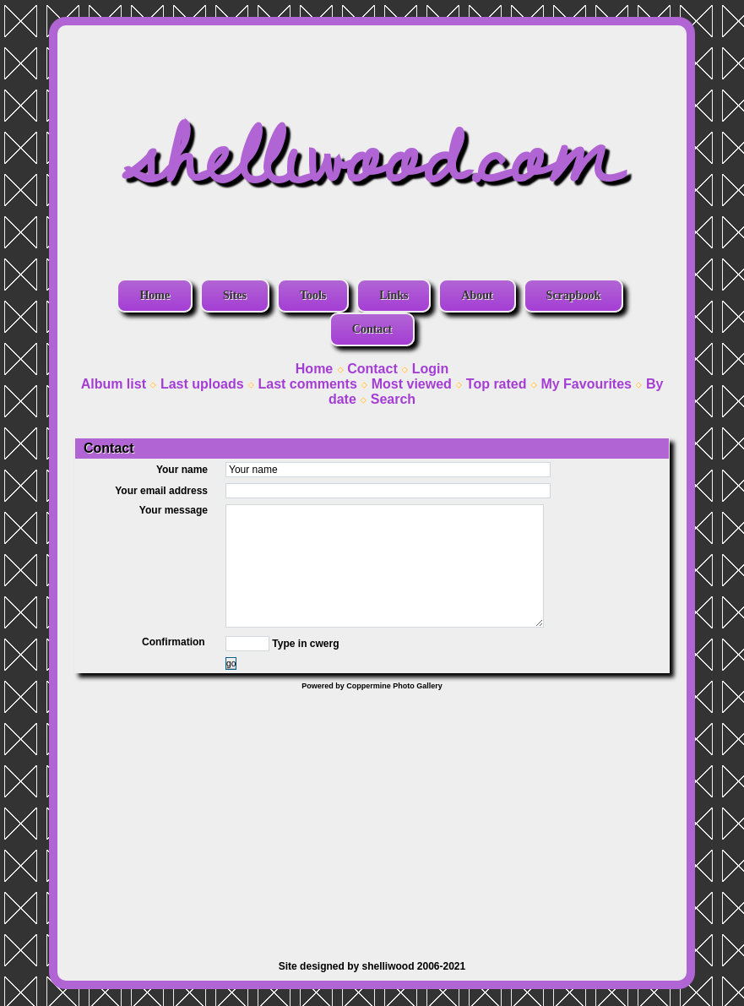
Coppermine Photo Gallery (394, 686)
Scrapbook (573, 295)
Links (393, 295)
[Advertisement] (372, 817)
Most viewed (412, 384)
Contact (372, 329)
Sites (235, 295)
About (476, 295)
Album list (113, 384)
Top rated (496, 384)
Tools (313, 295)
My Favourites (586, 384)
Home (154, 295)
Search (393, 399)
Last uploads (202, 384)
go (231, 663)
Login (430, 369)
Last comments (307, 384)
